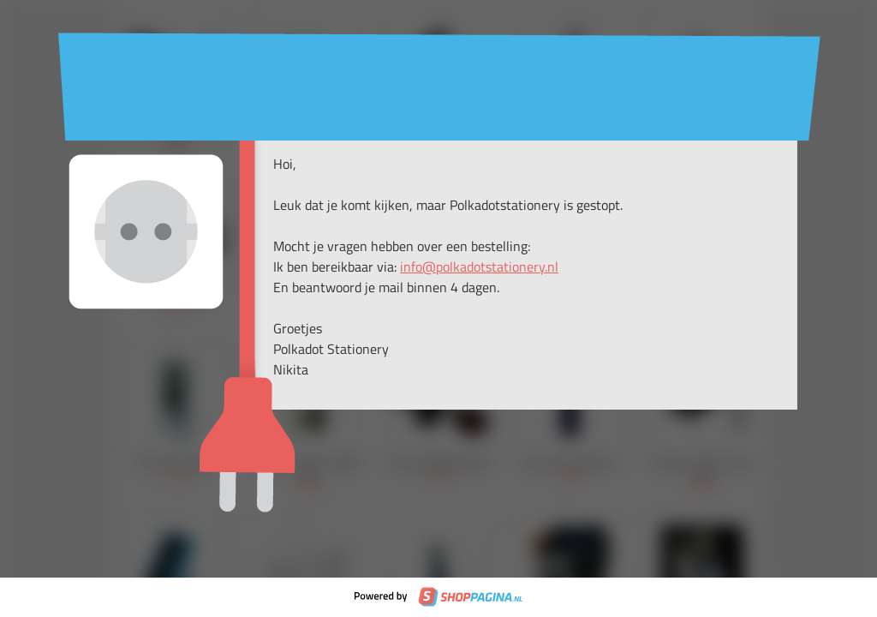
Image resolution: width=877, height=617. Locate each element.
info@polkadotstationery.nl (479, 266)
